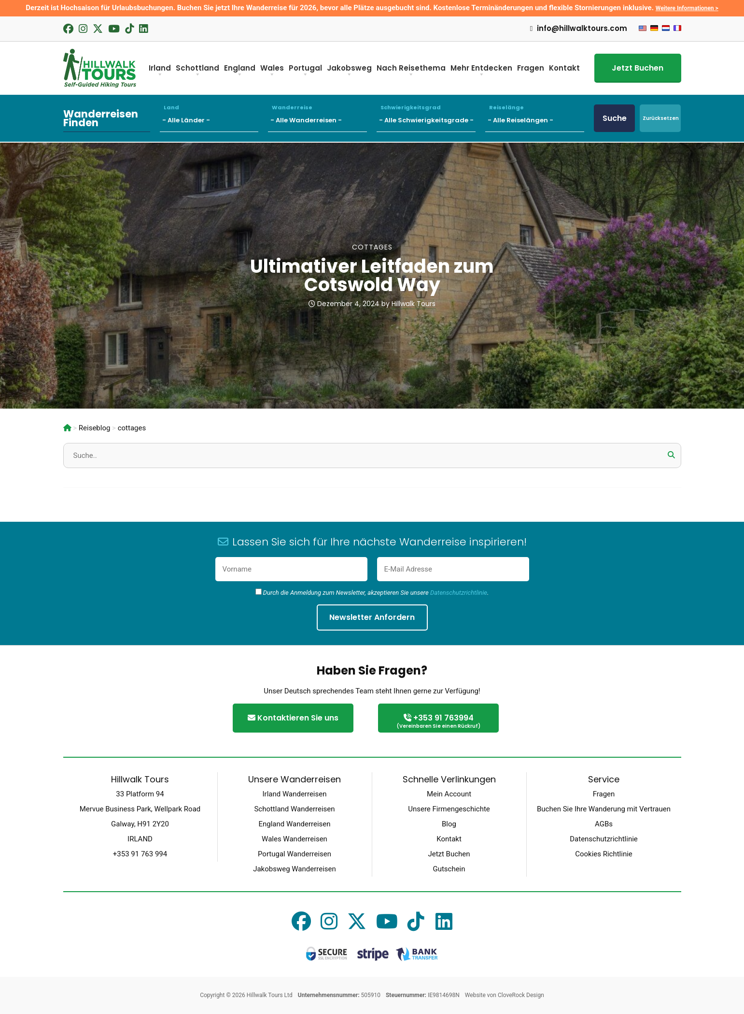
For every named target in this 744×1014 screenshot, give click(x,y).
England (239, 71)
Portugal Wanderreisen (294, 854)
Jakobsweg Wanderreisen (294, 869)
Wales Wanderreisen (294, 839)
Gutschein (449, 869)
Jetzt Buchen (637, 67)
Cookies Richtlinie (603, 854)
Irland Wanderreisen (295, 794)
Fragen (530, 68)
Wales (272, 71)
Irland (160, 71)
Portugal (305, 71)
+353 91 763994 (438, 721)
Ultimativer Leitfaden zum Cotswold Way (372, 275)
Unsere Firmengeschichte (449, 809)
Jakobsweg (349, 71)
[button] (671, 455)
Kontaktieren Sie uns (293, 717)
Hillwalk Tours (413, 304)
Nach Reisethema (411, 71)
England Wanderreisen (294, 824)
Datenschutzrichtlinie (458, 592)
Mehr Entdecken (481, 71)
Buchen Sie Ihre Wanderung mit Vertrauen (604, 809)
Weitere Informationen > (687, 8)
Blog (449, 824)
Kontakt (564, 68)
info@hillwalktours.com (578, 28)
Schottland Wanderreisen (294, 809)
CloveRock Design (521, 995)
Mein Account (449, 794)
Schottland (197, 71)
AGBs (604, 824)
